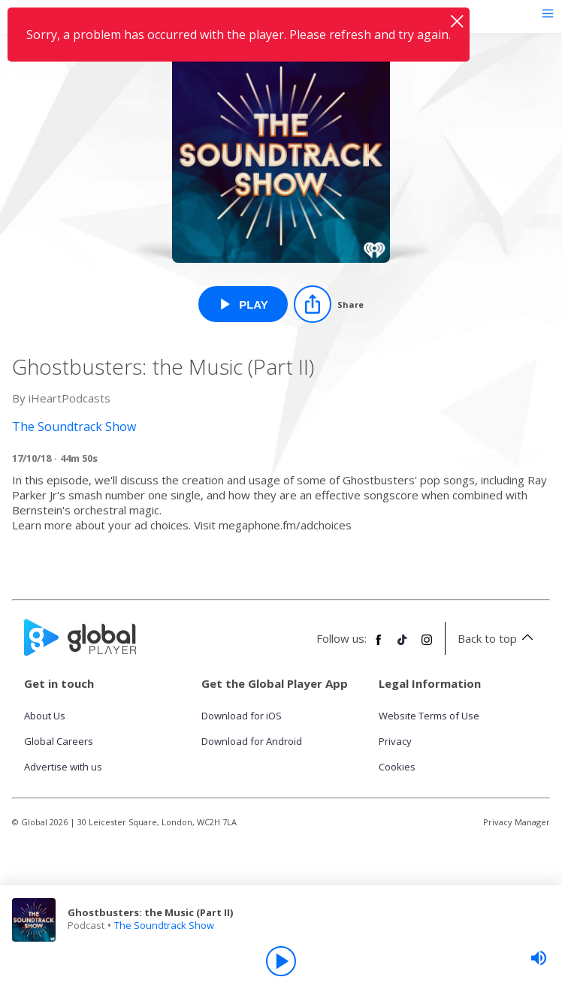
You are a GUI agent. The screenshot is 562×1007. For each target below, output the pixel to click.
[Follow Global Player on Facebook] (378, 645)
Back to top (498, 638)
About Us (44, 715)
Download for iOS (241, 715)
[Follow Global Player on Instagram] (426, 645)
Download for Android (251, 741)
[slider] (539, 958)
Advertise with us (63, 766)
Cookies (397, 766)
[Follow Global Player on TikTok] (402, 645)
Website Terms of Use (429, 715)
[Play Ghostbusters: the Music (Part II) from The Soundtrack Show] (243, 304)
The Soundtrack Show (164, 925)
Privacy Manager (516, 822)
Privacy (395, 741)
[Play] (281, 961)
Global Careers (58, 741)
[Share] (329, 304)
